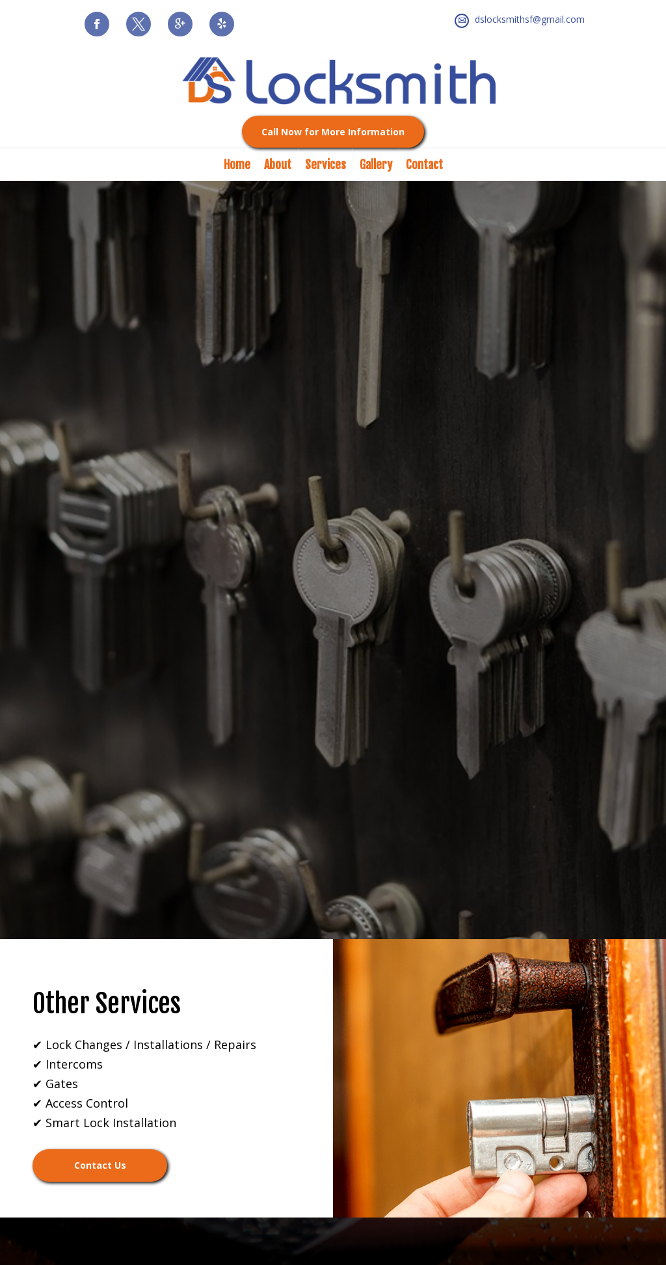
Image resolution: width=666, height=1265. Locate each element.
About (277, 164)
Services (325, 164)
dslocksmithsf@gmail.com (530, 19)
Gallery (376, 164)
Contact (424, 164)
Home (237, 164)
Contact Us (100, 1165)
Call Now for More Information (333, 132)
